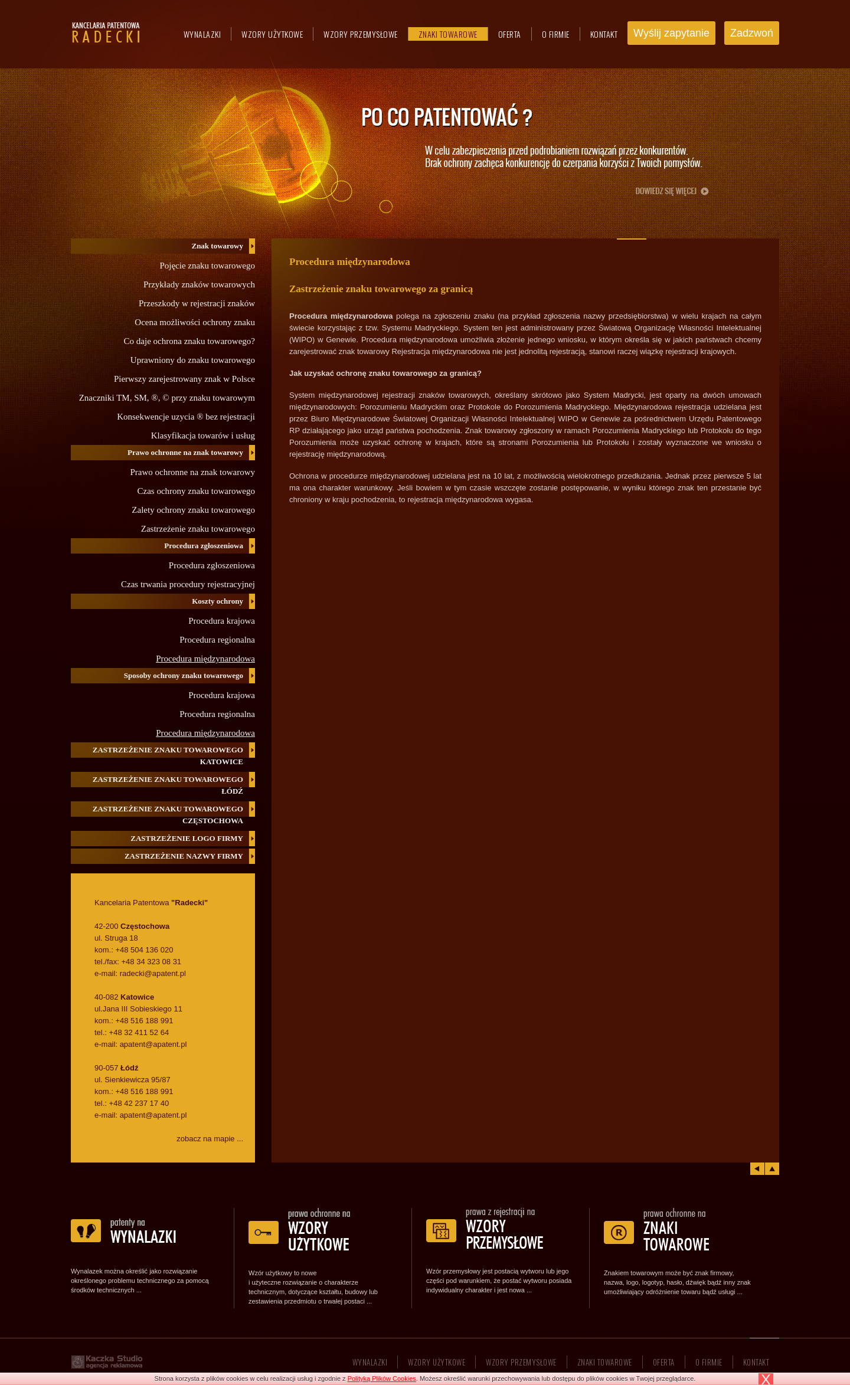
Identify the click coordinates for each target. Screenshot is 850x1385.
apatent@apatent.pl (153, 1044)
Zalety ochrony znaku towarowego (193, 510)
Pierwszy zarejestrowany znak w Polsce (184, 379)
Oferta (509, 34)
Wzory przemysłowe (360, 34)
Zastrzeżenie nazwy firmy (184, 856)
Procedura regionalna (217, 639)
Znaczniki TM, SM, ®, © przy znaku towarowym (167, 397)
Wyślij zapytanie (671, 33)
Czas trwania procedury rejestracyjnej (188, 584)
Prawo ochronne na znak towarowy (192, 472)
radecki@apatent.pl (153, 973)
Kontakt (604, 34)
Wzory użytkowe (272, 34)
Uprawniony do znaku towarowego (192, 360)
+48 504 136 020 (144, 949)
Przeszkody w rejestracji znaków (197, 303)
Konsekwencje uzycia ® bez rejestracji (186, 416)
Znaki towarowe (448, 34)
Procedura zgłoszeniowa (212, 565)
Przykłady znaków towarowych (199, 284)
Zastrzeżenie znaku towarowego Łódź (168, 785)
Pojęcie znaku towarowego (207, 265)
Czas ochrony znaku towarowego (196, 491)
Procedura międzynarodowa (205, 658)
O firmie (556, 34)
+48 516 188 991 (144, 1020)
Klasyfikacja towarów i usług (203, 435)
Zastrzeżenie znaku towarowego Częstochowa (168, 814)
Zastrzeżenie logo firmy (186, 838)
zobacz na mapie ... (209, 1138)
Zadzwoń (751, 33)
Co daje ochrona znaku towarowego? (189, 341)
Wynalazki (202, 34)
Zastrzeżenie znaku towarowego (198, 528)
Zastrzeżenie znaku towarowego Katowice (168, 755)
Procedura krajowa (221, 621)
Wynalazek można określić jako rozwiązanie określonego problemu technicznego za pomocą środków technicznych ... (140, 1281)
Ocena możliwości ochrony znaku (195, 322)
